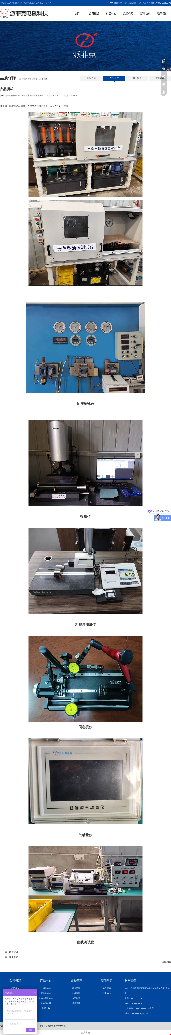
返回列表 (166, 962)
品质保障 (128, 13)
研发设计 (91, 78)
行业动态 (107, 993)
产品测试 (114, 78)
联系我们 (162, 13)
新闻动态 (145, 13)
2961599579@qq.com (139, 1013)
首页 (77, 13)
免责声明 (85, 1032)
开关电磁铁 (46, 993)
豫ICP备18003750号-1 (57, 1026)
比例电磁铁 (46, 988)
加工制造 (137, 78)
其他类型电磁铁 (46, 998)
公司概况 (94, 13)
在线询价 (132, 3)
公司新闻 (107, 988)
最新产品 (46, 1008)
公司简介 (15, 988)
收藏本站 (118, 3)
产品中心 (111, 13)
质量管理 (159, 78)
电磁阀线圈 (46, 1003)
